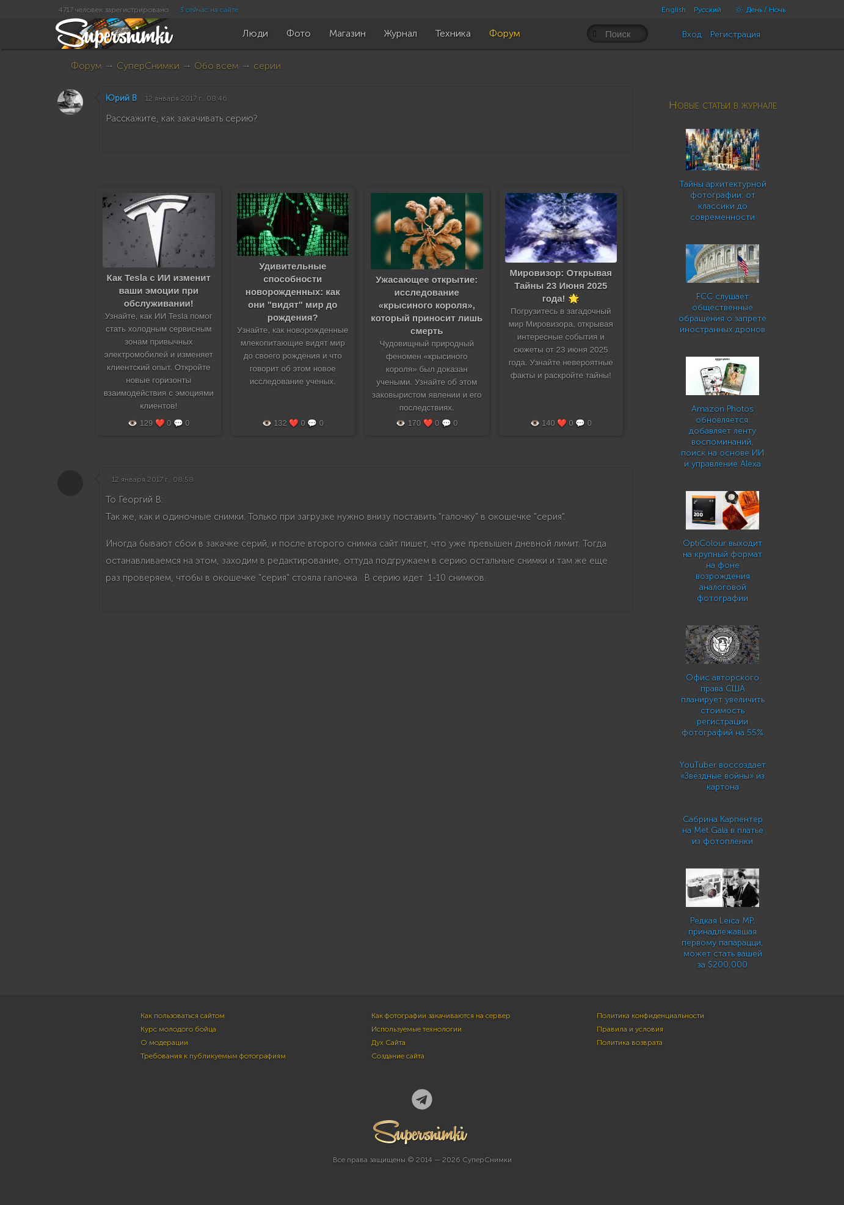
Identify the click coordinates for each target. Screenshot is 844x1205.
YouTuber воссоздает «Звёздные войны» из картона (722, 776)
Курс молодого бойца (178, 1029)
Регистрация (735, 34)
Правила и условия (630, 1029)
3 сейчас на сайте (209, 9)
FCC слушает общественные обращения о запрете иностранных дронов (722, 313)
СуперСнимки (148, 65)
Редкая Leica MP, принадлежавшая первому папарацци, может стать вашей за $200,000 (722, 943)
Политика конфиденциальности (650, 1015)
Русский (707, 9)
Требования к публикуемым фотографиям (213, 1056)
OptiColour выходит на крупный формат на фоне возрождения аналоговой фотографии (722, 570)
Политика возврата (630, 1042)
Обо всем (216, 65)
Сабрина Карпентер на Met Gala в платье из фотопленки (722, 830)
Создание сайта (397, 1056)
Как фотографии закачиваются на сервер (441, 1015)
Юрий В (121, 98)
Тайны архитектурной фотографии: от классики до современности (722, 200)
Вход (692, 34)
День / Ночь (757, 9)
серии (267, 65)
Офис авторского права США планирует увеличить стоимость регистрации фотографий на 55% (723, 705)
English (673, 9)
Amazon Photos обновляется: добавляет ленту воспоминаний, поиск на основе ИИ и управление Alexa (722, 436)
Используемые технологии (416, 1029)
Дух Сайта (388, 1042)
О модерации (164, 1042)
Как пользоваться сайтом (182, 1015)
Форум (86, 65)
